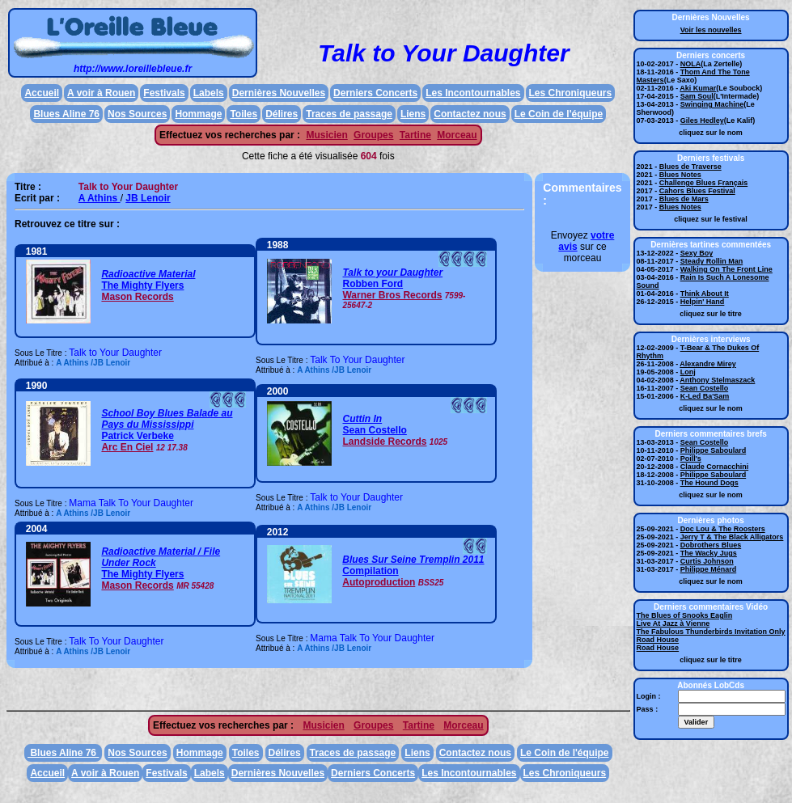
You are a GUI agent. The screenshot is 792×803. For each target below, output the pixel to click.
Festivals (163, 93)
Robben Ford (372, 284)
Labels (208, 93)
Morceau (456, 135)
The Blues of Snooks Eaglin (685, 615)
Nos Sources (137, 114)
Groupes (373, 135)
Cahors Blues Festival (697, 191)
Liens (413, 114)
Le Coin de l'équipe (559, 114)
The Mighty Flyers (142, 285)
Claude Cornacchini (714, 467)
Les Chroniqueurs (570, 93)
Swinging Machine (712, 104)
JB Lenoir (147, 198)
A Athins (99, 198)
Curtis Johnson (707, 561)
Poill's (690, 458)
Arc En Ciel (127, 447)
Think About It (704, 294)
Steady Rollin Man (711, 261)
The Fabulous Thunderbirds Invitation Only (711, 632)
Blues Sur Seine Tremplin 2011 (413, 559)
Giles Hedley (702, 120)
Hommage (198, 114)
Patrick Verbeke (137, 436)
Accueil (41, 93)
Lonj (688, 372)
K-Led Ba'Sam (705, 396)
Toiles (243, 114)
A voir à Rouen (101, 93)
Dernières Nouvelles (278, 93)
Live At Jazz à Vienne (673, 623)
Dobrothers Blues (711, 545)
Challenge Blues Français (703, 183)
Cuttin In (362, 419)
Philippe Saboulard (713, 450)
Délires (281, 114)
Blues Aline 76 (66, 114)
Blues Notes (680, 175)
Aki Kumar (698, 88)
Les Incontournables (473, 93)
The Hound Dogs (709, 483)
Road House (658, 640)
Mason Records (137, 296)
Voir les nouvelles (711, 30)
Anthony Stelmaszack (717, 380)
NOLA (690, 64)
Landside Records (384, 441)
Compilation (370, 571)
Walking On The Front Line (726, 269)
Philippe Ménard (708, 569)
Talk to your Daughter (392, 272)
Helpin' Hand (702, 302)
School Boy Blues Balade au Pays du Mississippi (166, 419)
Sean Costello (374, 430)
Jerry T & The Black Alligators (732, 537)
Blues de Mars (684, 199)
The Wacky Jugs (708, 553)
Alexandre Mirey (708, 364)
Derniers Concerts (375, 93)
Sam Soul (697, 96)
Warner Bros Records (392, 295)
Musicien (326, 135)
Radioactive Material (148, 274)
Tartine (415, 135)
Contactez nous (470, 114)
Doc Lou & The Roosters (722, 529)
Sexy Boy (697, 253)
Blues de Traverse (690, 167)
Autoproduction (378, 582)
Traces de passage (349, 114)
